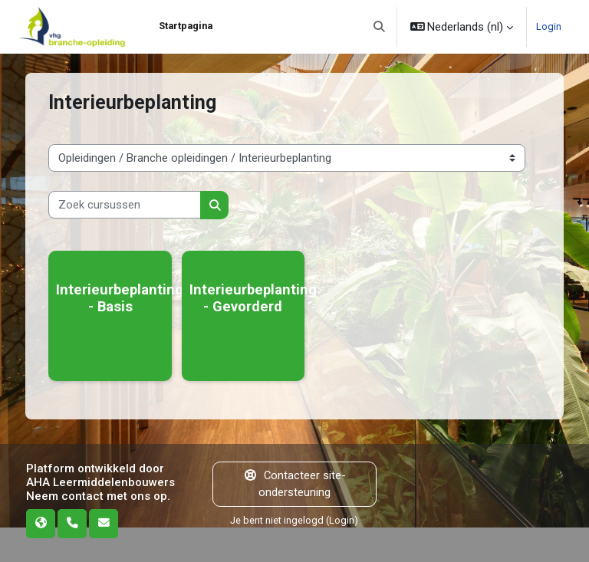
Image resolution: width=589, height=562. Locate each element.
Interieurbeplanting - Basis (119, 297)
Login (548, 26)
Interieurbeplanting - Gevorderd (253, 297)
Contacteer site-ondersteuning (294, 483)
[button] (379, 27)
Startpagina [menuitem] (185, 25)
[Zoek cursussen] (124, 205)
